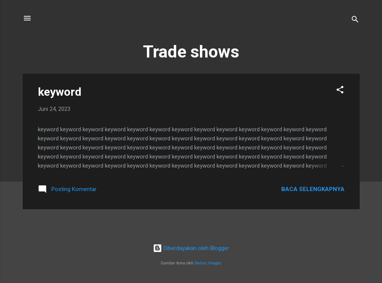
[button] (340, 91)
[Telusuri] (355, 20)
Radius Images (208, 263)
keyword (59, 91)
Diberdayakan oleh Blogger (191, 248)
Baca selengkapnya (313, 189)
